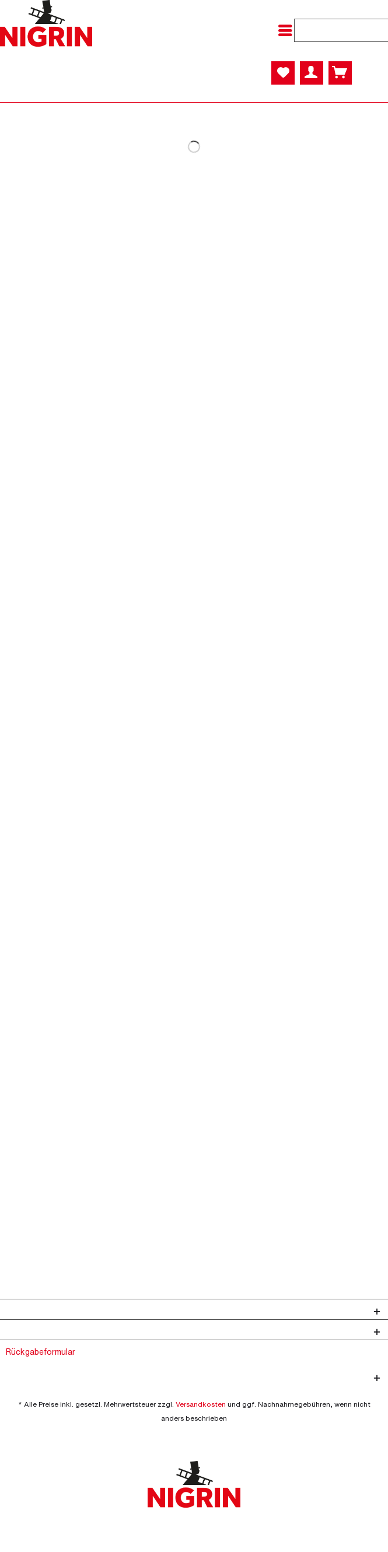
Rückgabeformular (40, 1351)
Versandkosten (201, 1404)
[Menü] (288, 30)
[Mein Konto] (311, 73)
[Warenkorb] (340, 73)
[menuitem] (288, 30)
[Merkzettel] (283, 73)
